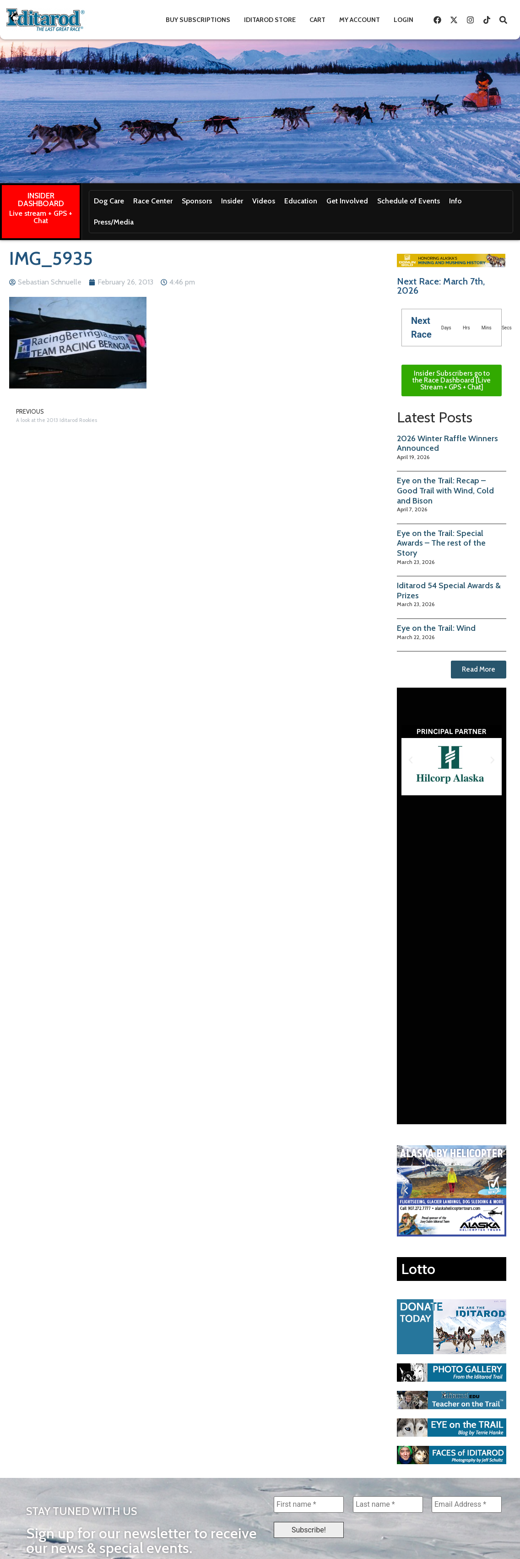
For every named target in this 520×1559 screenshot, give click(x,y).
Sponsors (197, 201)
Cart (317, 20)
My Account (359, 20)
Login (403, 20)
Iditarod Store (270, 20)
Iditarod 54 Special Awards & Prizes (449, 590)
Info (455, 201)
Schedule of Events (408, 201)
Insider (232, 201)
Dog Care (109, 201)
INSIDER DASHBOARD (41, 199)
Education (300, 201)
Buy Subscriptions (198, 20)
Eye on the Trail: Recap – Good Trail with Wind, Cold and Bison (445, 490)
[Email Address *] (467, 1504)
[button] (410, 760)
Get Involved (347, 201)
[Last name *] (388, 1504)
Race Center (153, 201)
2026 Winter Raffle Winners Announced (447, 443)
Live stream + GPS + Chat (40, 217)
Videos (263, 201)
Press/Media (114, 222)
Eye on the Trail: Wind (436, 628)
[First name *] (309, 1504)
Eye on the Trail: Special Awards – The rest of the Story (441, 543)
